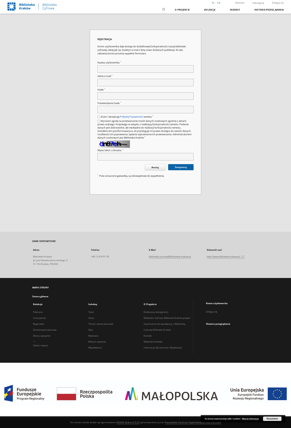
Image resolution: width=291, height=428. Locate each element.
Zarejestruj (181, 167)
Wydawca (93, 335)
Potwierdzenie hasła (109, 103)
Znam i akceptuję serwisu (127, 116)
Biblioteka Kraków (153, 341)
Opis (90, 329)
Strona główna (40, 296)
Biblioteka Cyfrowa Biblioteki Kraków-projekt (167, 318)
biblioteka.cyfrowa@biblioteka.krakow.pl (170, 256)
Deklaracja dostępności (156, 312)
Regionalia (38, 323)
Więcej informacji (250, 419)
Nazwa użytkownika (109, 62)
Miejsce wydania (97, 341)
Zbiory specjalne (41, 335)
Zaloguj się (278, 2)
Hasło (101, 89)
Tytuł (91, 312)
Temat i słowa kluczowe (100, 323)
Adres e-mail (104, 76)
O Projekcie (182, 9)
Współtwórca (95, 347)
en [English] (218, 3)
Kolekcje (209, 9)
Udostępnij (258, 2)
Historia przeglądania (269, 9)
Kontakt (148, 335)
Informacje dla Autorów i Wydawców (163, 347)
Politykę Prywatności (131, 116)
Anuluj (155, 167)
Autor (91, 318)
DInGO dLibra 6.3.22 (128, 422)
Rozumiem (272, 418)
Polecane (38, 312)
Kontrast (239, 2)
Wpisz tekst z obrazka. (110, 150)
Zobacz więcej (40, 345)
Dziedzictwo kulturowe (45, 329)
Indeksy (235, 9)
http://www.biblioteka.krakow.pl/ (225, 256)
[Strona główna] (163, 10)
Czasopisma (39, 318)
